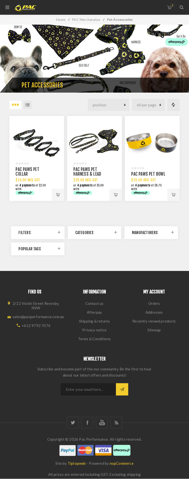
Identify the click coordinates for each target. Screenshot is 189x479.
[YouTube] (102, 422)
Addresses (154, 312)
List (27, 105)
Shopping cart (172, 5)
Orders (154, 303)
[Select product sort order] (108, 105)
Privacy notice (94, 330)
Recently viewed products (154, 321)
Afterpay (94, 312)
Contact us (94, 303)
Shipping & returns (94, 321)
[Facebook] (87, 422)
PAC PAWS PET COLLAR (27, 172)
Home (60, 19)
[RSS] (116, 422)
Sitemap (154, 330)
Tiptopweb (77, 463)
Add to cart (58, 195)
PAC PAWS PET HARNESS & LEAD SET (87, 174)
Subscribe (122, 389)
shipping (134, 474)
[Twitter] (73, 422)
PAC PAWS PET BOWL (148, 174)
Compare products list (173, 105)
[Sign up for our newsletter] (88, 389)
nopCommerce (122, 463)
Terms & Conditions (94, 339)
